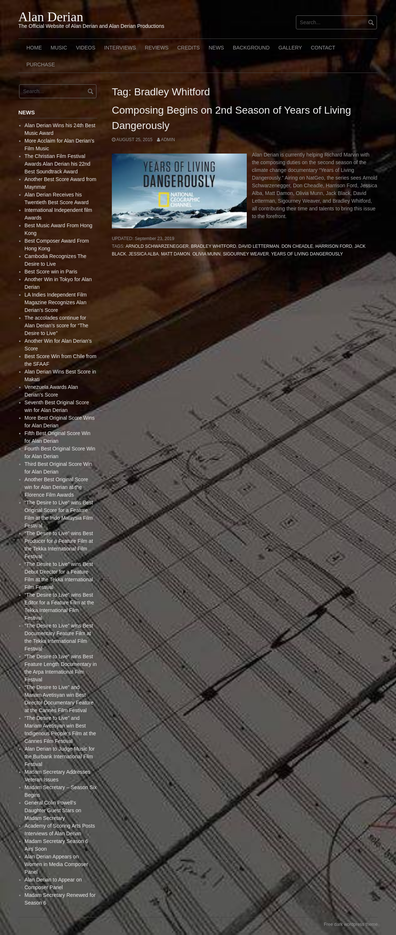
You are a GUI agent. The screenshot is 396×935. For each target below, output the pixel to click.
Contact (323, 48)
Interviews (120, 48)
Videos (85, 48)
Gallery (290, 48)
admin (168, 139)
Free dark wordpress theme (351, 924)
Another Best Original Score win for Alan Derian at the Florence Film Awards (56, 487)
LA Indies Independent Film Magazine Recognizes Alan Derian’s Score (56, 302)
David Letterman (258, 246)
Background (251, 48)
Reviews (157, 48)
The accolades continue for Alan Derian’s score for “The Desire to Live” (56, 325)
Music (59, 48)
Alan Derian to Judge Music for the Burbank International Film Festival (60, 756)
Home (34, 48)
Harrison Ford (333, 246)
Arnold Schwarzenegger (156, 246)
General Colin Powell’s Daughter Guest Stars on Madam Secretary (53, 810)
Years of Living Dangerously (307, 254)
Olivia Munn (206, 254)
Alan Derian (50, 17)
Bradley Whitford (213, 246)
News (216, 48)
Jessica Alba (144, 254)
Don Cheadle (297, 246)
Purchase (40, 64)
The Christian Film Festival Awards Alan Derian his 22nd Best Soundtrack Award (58, 163)
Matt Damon (175, 254)
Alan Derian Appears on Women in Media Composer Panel (56, 864)
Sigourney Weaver (246, 254)
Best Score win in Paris (51, 272)
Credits (188, 48)
